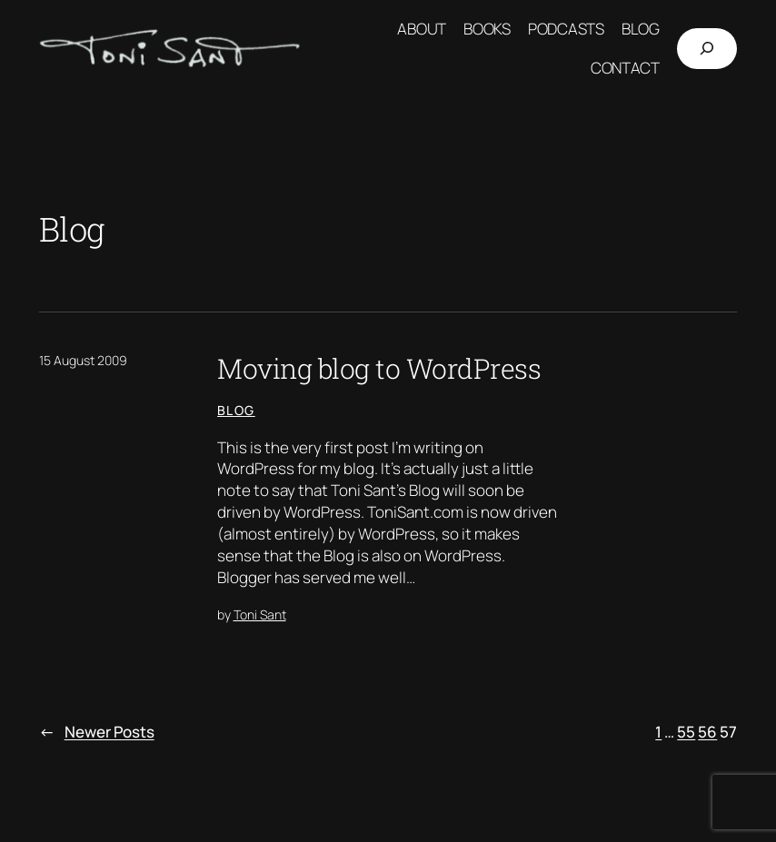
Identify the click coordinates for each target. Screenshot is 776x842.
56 (707, 731)
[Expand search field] (707, 48)
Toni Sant (260, 614)
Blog (236, 410)
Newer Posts (96, 732)
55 (686, 731)
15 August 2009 (83, 360)
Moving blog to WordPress (379, 368)
